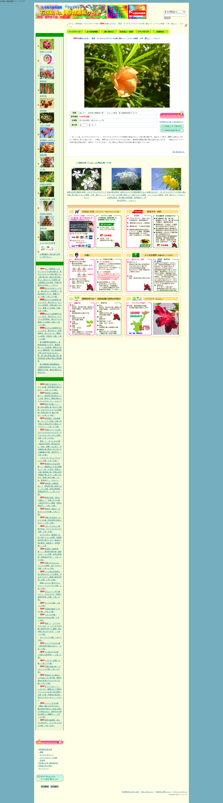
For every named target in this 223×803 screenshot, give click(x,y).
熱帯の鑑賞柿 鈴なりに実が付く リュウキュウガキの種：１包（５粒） (50, 723)
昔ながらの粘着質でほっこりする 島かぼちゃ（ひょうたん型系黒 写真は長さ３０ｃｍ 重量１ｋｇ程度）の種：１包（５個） (50, 305)
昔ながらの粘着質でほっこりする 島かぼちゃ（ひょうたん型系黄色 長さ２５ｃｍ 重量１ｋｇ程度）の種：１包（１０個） (50, 319)
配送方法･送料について (163, 792)
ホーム (71, 24)
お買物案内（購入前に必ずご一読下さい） (50, 254)
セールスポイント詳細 (47, 758)
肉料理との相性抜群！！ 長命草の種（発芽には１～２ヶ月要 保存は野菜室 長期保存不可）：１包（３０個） (50, 488)
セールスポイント (46, 755)
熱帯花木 (79, 24)
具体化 (41, 760)
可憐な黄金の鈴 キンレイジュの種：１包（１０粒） (49, 669)
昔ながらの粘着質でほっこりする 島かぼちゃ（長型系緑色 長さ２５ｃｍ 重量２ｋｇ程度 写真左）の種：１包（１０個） (50, 333)
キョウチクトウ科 (91, 24)
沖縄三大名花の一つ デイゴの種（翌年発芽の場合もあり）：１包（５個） (50, 520)
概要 (40, 752)
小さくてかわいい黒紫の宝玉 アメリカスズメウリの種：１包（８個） (50, 529)
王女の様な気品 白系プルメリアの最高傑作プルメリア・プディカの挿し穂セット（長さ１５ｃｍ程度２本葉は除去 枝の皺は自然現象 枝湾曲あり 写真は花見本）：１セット (126, 184)
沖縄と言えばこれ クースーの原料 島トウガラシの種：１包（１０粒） (50, 565)
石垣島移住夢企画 (45, 749)
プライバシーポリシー (180, 792)
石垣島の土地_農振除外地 (48, 763)
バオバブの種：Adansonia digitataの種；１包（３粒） (48, 617)
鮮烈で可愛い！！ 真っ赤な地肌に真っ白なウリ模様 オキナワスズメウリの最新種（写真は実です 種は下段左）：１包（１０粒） (50, 409)
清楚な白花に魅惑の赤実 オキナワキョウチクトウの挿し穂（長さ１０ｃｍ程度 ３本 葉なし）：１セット (87, 183)
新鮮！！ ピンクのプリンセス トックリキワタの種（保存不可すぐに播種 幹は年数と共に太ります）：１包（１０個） (50, 628)
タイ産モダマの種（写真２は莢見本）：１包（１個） (50, 654)
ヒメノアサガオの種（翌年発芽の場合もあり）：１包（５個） (50, 646)
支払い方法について (147, 792)
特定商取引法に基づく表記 (130, 792)
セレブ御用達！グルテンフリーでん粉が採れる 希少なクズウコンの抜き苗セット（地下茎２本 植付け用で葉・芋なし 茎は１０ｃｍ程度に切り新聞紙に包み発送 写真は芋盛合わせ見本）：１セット (50, 277)
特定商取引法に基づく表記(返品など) (171, 122)
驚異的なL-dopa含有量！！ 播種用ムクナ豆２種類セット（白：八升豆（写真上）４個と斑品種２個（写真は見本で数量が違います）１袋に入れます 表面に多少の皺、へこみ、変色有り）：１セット (50, 472)
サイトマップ (43, 769)
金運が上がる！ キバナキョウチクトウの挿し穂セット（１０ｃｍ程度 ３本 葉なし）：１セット (166, 181)
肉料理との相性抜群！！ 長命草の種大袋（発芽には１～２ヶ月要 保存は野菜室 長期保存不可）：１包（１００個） (50, 554)
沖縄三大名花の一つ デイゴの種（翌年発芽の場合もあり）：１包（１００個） (50, 387)
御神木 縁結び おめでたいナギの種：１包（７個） (49, 511)
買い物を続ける (127, 150)
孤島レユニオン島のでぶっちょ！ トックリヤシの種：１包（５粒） (50, 585)
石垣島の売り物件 (45, 766)
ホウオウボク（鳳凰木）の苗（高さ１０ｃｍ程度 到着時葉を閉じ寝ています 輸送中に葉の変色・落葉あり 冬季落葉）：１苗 (50, 540)
